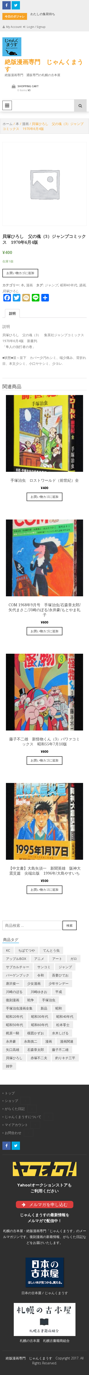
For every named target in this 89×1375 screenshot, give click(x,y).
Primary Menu (7, 105)
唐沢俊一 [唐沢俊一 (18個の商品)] (12, 983)
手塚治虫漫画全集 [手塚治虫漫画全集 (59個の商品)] (19, 1008)
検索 (69, 925)
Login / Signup (34, 27)
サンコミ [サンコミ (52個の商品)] (44, 967)
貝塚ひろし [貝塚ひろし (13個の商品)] (14, 1058)
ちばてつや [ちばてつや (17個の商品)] (26, 950)
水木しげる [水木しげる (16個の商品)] (60, 1033)
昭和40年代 (68, 285)
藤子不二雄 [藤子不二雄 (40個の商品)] (60, 1049)
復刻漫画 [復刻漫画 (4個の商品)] (12, 1000)
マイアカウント (16, 1124)
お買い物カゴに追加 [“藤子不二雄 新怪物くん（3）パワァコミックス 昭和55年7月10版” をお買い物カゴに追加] (44, 760)
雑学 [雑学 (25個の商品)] (9, 1066)
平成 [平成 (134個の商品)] (58, 991)
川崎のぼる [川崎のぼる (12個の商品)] (14, 991)
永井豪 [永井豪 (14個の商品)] (11, 1041)
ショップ (11, 1100)
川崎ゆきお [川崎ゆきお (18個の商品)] (39, 991)
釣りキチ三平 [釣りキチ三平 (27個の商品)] (65, 1058)
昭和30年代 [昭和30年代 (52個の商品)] (39, 1016)
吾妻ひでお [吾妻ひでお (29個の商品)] (60, 975)
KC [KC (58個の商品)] (8, 950)
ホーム (8, 123)
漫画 (25, 123)
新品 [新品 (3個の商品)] (44, 1008)
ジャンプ (51, 285)
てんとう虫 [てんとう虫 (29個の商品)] (51, 950)
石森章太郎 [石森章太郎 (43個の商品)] (35, 1049)
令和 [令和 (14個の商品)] (40, 975)
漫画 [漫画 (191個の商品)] (48, 1041)
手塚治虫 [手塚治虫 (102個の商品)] (48, 1000)
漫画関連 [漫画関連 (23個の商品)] (66, 1041)
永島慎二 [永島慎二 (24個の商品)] (30, 1041)
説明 (12, 313)
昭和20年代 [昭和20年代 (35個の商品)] (14, 1016)
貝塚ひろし (10, 291)
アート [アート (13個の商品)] (57, 958)
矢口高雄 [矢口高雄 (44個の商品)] (12, 1049)
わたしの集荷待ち (42, 14)
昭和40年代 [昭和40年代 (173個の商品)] (64, 1016)
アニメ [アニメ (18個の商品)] (39, 958)
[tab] (12, 313)
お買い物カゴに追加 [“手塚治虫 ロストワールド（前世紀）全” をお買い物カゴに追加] (44, 496)
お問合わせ (13, 1132)
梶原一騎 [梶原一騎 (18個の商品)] (12, 1033)
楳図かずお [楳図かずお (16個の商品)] (35, 1033)
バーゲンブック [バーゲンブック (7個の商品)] (17, 975)
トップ (10, 1093)
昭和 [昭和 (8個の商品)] (58, 1008)
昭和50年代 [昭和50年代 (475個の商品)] (14, 1025)
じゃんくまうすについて (23, 1116)
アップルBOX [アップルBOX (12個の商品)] (16, 958)
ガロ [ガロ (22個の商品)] (73, 958)
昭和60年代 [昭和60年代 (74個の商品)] (39, 1025)
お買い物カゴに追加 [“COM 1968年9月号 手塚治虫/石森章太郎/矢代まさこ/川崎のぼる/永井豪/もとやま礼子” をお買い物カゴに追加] (44, 631)
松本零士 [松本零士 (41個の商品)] (63, 1025)
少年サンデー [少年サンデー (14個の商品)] (59, 983)
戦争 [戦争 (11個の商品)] (30, 1000)
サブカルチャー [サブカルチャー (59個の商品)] (17, 967)
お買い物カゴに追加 (20, 273)
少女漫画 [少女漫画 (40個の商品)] (34, 983)
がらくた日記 (15, 1108)
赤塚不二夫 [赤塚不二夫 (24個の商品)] (39, 1058)
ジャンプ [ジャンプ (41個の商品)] (65, 967)
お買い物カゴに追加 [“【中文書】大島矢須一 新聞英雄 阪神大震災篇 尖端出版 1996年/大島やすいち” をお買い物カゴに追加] (44, 889)
